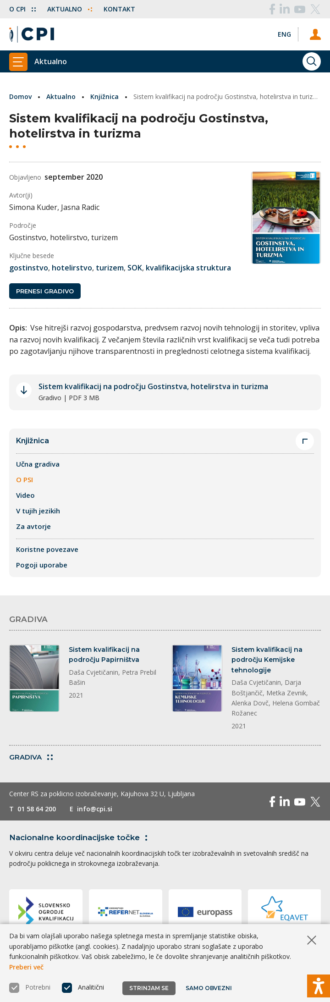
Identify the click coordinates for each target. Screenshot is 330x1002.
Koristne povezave (47, 549)
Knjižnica (104, 96)
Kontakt (119, 9)
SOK (134, 268)
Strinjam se (149, 988)
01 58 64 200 (36, 808)
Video (25, 495)
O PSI (24, 479)
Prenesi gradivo (45, 291)
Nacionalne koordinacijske (80, 837)
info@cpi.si (94, 808)
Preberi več (26, 967)
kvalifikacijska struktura (188, 268)
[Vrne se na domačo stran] (31, 34)
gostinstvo (28, 268)
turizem (110, 268)
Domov (20, 96)
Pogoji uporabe (41, 564)
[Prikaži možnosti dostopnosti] (318, 985)
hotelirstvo (72, 268)
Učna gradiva (38, 463)
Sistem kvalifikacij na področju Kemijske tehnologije (266, 659)
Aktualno (69, 9)
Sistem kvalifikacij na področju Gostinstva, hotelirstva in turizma (153, 386)
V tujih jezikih (38, 510)
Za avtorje (33, 526)
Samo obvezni (209, 988)
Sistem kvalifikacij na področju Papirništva (104, 654)
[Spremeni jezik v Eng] (284, 34)
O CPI (22, 9)
